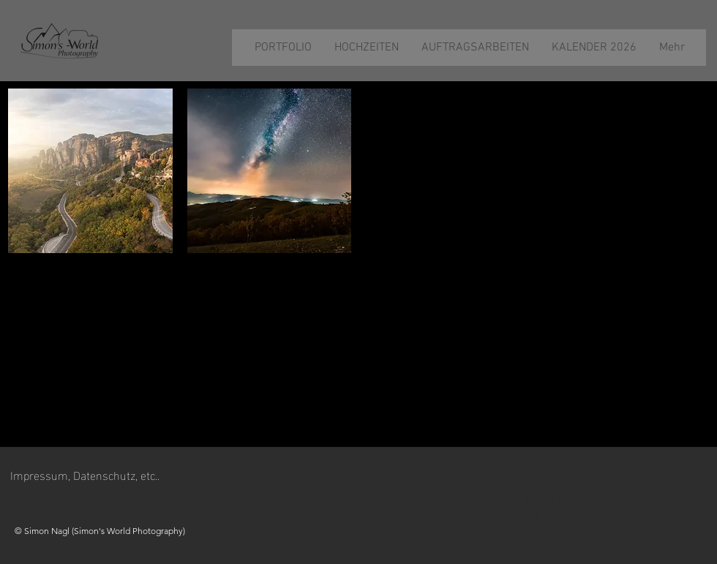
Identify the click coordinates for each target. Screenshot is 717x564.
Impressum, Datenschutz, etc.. (84, 474)
